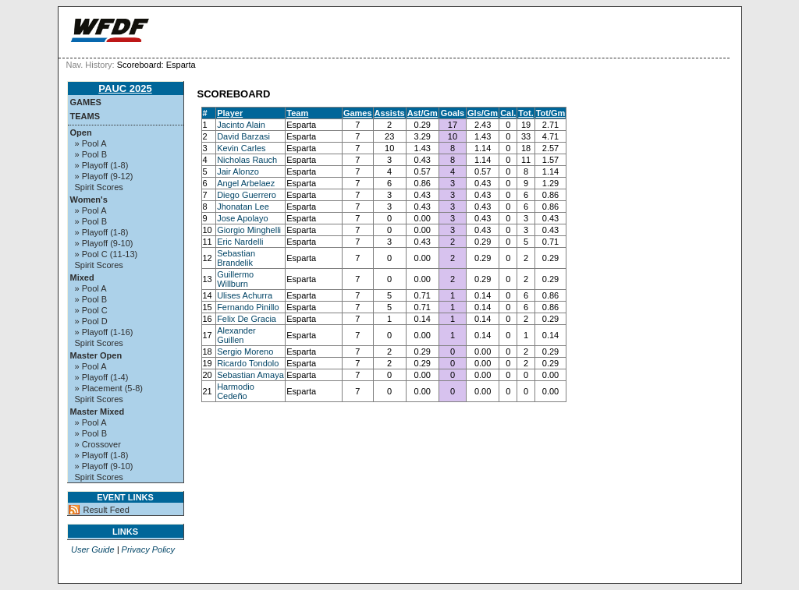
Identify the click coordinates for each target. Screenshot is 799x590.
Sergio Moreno (245, 351)
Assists (390, 113)
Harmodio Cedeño (235, 391)
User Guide (93, 549)
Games (85, 102)
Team (297, 113)
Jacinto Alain (241, 124)
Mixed (82, 277)
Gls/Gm (482, 113)
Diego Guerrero (246, 195)
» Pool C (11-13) (106, 254)
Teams (85, 116)
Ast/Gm (422, 113)
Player (230, 113)
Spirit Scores (99, 187)
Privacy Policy (148, 549)
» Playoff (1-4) (102, 377)
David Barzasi (243, 136)
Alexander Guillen (236, 335)
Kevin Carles (241, 148)
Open (81, 132)
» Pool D (91, 321)
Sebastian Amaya (250, 375)
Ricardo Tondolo (248, 363)
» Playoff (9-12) (104, 176)
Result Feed (106, 509)
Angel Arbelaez (246, 183)
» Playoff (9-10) (104, 243)
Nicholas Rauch (247, 159)
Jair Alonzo (238, 171)
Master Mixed (97, 411)
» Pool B (91, 154)
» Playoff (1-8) (102, 165)
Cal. (508, 113)
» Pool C (91, 310)
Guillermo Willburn (235, 279)
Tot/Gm (551, 113)
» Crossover (98, 444)
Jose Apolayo (242, 218)
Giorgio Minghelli (249, 230)
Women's (89, 199)
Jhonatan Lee (243, 206)
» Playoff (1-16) (104, 332)
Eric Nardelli (240, 241)
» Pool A (91, 143)
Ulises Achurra (244, 295)
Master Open (96, 355)
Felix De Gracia (246, 318)
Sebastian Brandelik (236, 258)
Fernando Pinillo (248, 307)
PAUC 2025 (124, 88)
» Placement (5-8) (109, 388)
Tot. (525, 113)
